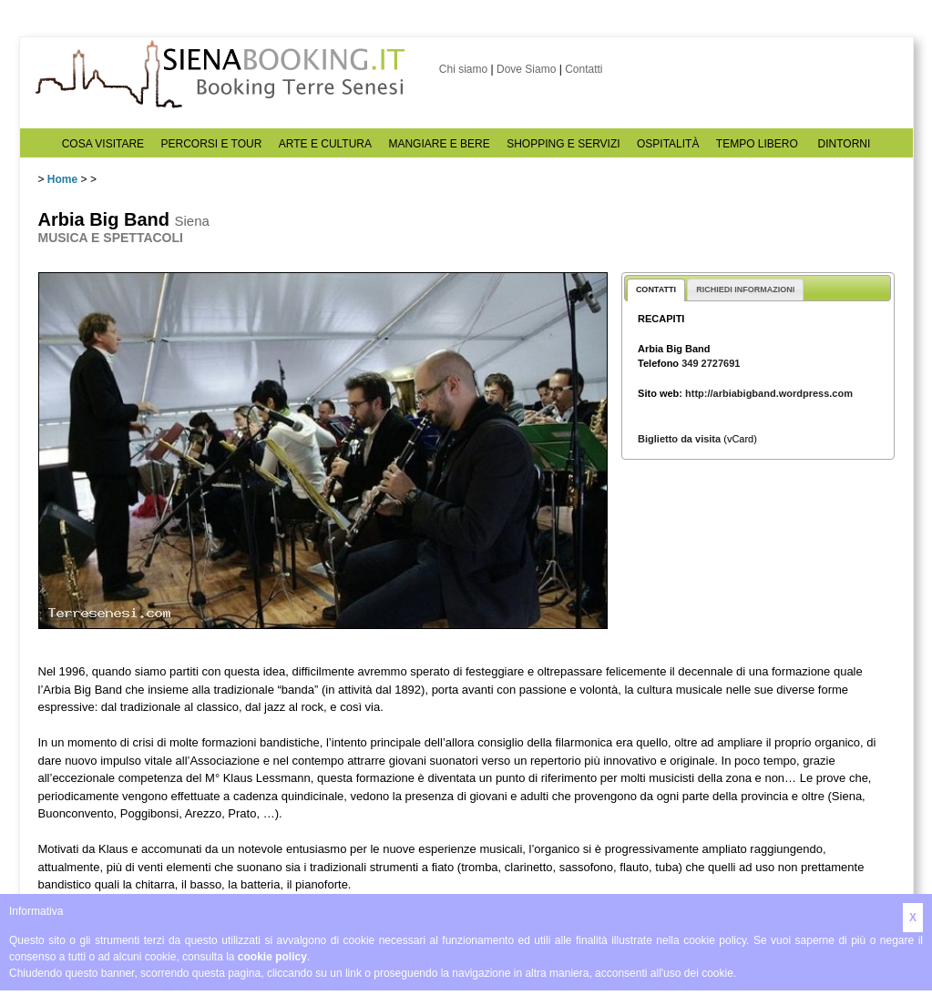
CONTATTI (656, 289)
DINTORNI (844, 143)
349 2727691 (710, 363)
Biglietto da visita (679, 438)
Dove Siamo (526, 69)
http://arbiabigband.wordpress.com (769, 393)
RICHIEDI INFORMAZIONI (745, 289)
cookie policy (272, 956)
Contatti (583, 69)
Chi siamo (463, 69)
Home (62, 179)
